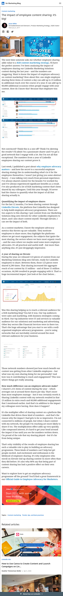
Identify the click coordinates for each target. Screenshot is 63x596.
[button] (3, 31)
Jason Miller (13, 24)
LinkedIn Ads (6, 559)
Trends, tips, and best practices (33, 515)
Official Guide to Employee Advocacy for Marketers (32, 479)
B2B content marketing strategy (33, 62)
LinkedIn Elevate (10, 207)
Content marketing (8, 11)
